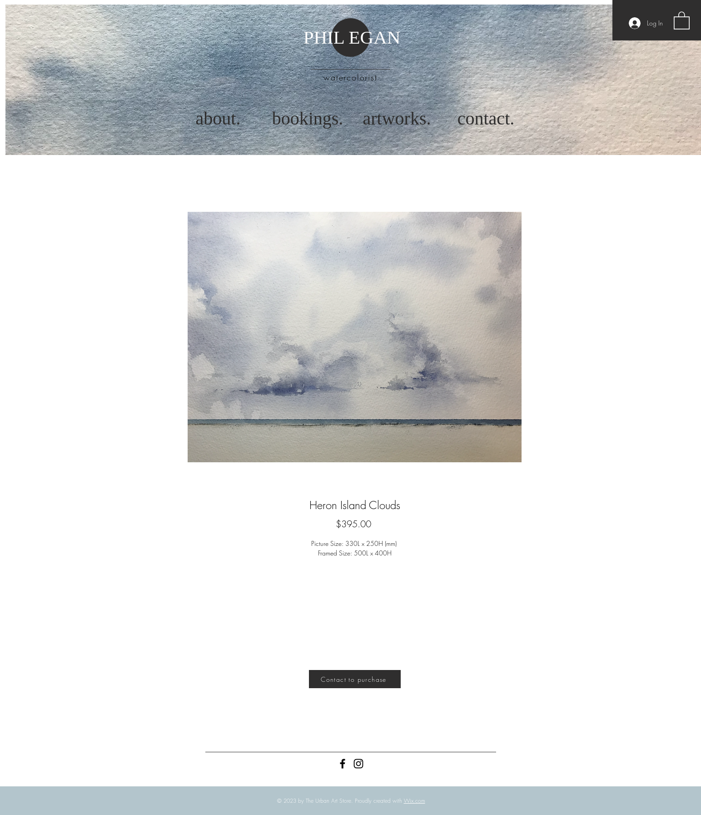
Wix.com (414, 801)
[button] (682, 20)
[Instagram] (358, 763)
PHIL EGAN (352, 37)
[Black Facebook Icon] (342, 763)
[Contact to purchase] (355, 679)
